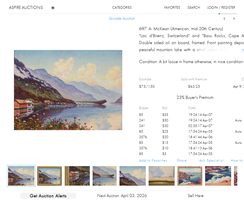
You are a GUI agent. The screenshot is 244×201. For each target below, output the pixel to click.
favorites (172, 7)
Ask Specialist (211, 160)
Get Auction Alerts (48, 196)
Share (182, 160)
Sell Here (196, 195)
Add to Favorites (153, 160)
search (193, 7)
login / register (221, 7)
